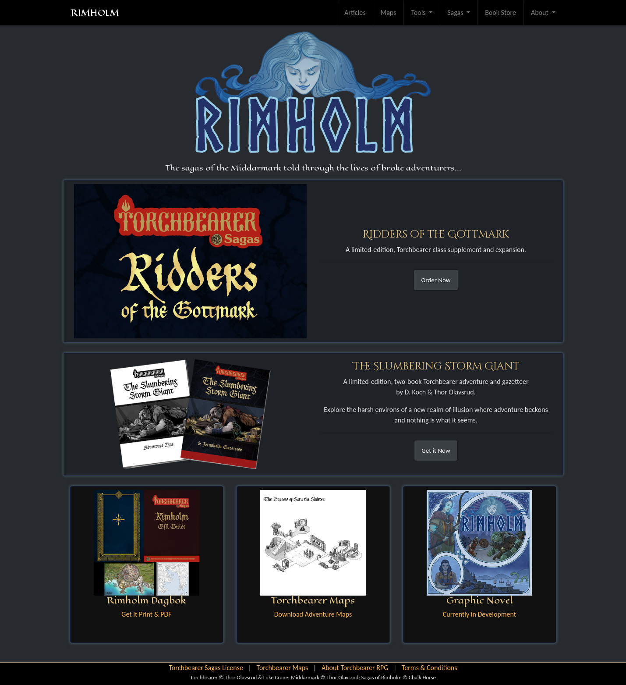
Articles (354, 12)
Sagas (456, 12)
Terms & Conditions (429, 668)
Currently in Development (479, 614)
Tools (419, 12)
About (540, 12)
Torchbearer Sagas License (206, 668)
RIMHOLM (95, 12)
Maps (388, 12)
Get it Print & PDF (146, 614)
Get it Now (435, 450)
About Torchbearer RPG (355, 668)
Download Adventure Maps (313, 614)
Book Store (500, 12)
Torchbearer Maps (282, 668)
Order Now (435, 280)
